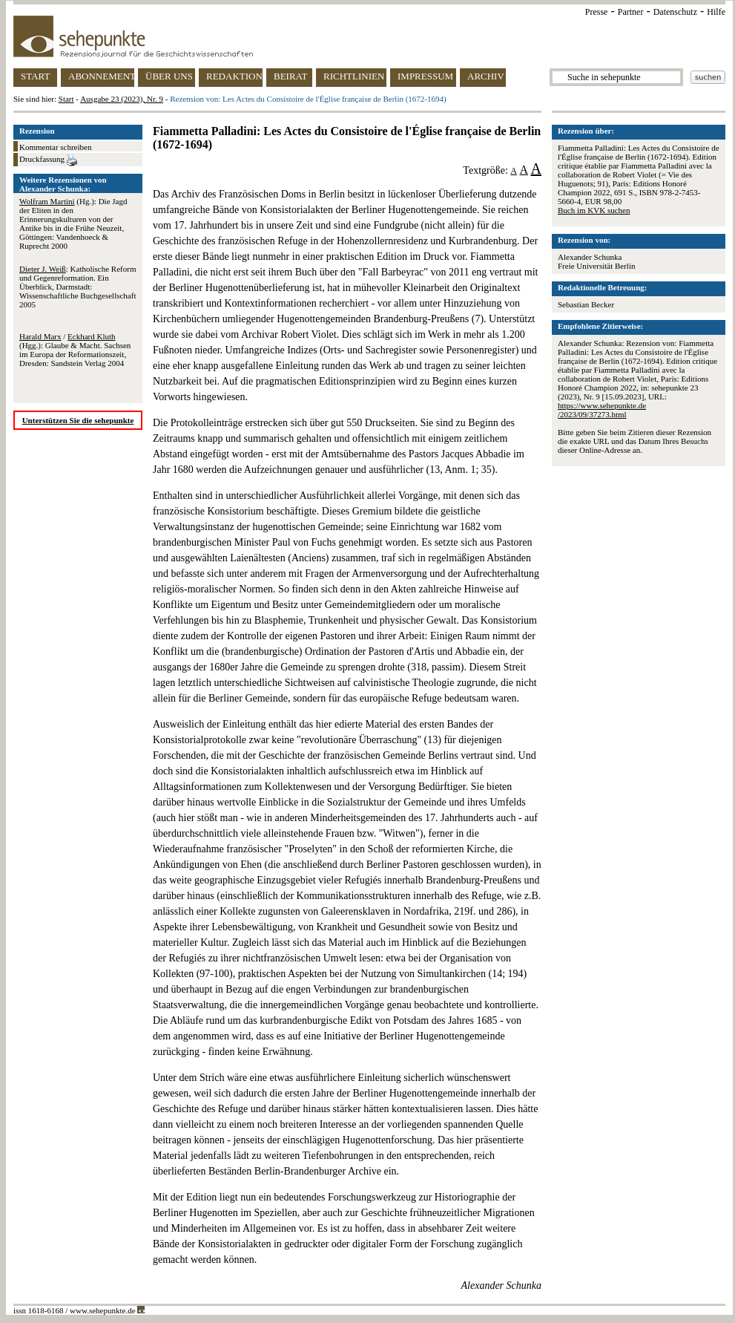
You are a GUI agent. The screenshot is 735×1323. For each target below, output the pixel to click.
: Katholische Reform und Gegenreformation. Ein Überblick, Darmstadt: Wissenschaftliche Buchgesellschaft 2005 (77, 286)
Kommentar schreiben (55, 147)
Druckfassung (48, 160)
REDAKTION (234, 76)
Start (66, 98)
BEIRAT (291, 76)
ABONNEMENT (101, 76)
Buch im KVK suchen (594, 210)
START (35, 76)
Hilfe (716, 12)
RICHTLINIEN (353, 76)
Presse (596, 12)
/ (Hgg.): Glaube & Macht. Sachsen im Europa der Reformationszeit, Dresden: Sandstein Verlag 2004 (75, 350)
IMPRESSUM (425, 76)
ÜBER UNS (169, 76)
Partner (631, 12)
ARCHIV (485, 76)
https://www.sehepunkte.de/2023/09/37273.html (602, 410)
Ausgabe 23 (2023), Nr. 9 (121, 98)
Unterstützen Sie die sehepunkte (78, 420)
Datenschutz (675, 12)
